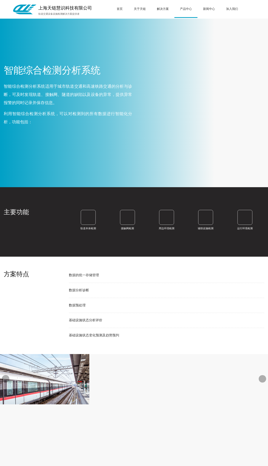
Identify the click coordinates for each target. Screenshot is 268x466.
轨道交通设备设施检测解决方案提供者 (58, 13)
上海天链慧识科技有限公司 (65, 8)
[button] (262, 379)
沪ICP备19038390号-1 (212, 423)
